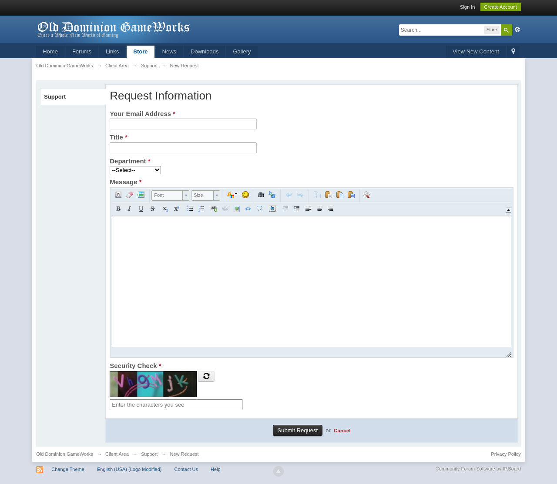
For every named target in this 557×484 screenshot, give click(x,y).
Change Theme (67, 469)
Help (216, 469)
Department (130, 161)
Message (125, 182)
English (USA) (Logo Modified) (129, 469)
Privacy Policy (505, 454)
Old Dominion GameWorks (64, 454)
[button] (118, 194)
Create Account (500, 7)
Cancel (342, 430)
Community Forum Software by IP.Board (478, 468)
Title (119, 137)
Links (112, 51)
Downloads (204, 51)
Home (50, 51)
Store (140, 51)
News (169, 51)
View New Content (476, 51)
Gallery (242, 51)
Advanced (517, 29)
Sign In (467, 7)
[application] (311, 272)
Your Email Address (142, 113)
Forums (81, 51)
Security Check (135, 365)
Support (55, 96)
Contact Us (186, 469)
